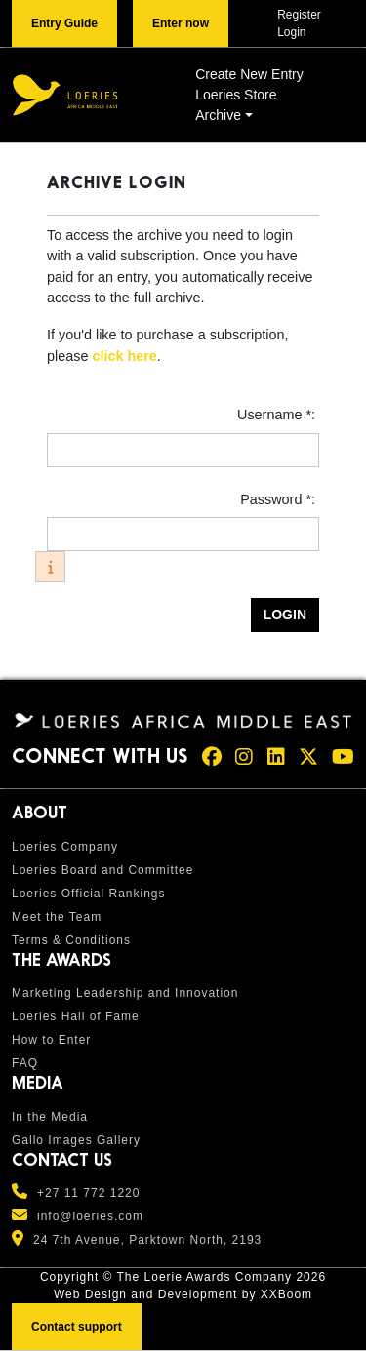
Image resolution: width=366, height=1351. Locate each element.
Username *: (278, 414)
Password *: (279, 499)
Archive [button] (218, 115)
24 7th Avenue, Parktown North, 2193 (147, 1240)
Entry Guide (64, 23)
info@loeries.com (90, 1216)
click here (124, 356)
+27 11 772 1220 (88, 1193)
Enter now (180, 23)
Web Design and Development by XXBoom (183, 1294)
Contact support (76, 1326)
